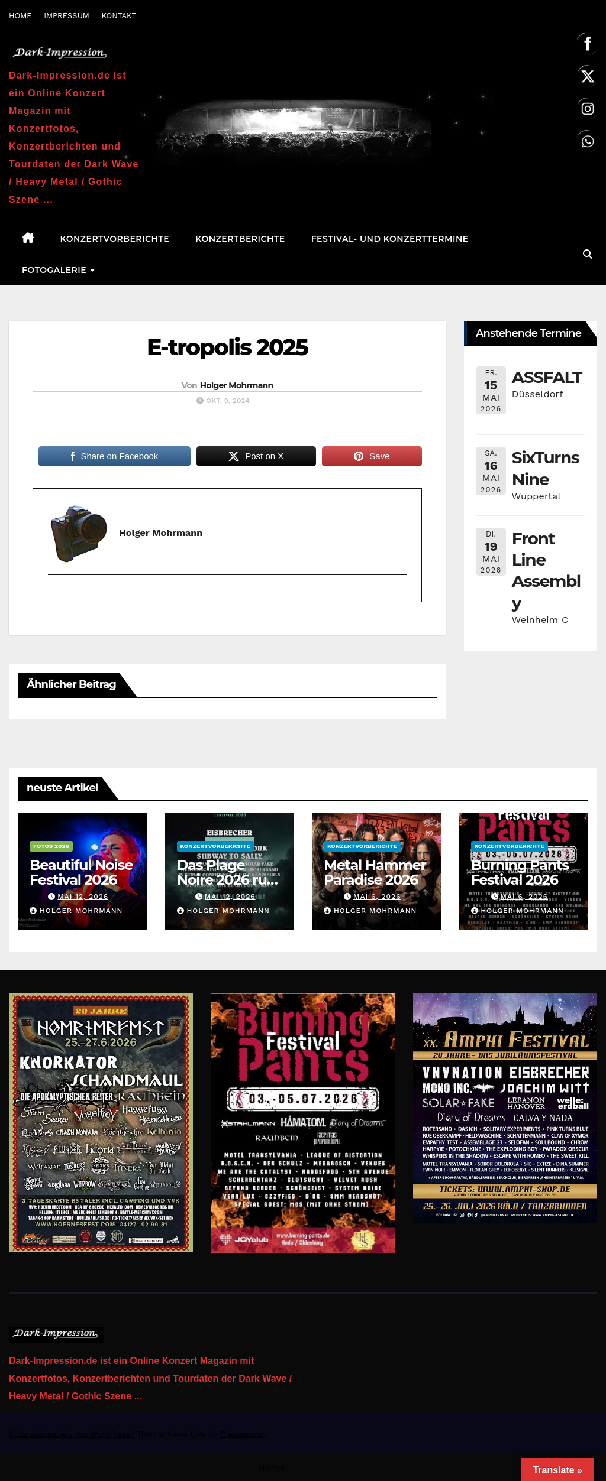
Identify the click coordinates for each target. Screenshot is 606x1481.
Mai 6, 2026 (377, 896)
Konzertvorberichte (115, 238)
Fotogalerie (55, 270)
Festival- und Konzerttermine (390, 238)
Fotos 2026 (51, 846)
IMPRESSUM (66, 15)
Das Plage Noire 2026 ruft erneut (227, 879)
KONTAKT (118, 15)
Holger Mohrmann (236, 385)
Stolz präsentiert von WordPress (71, 1434)
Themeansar (242, 1434)
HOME (20, 15)
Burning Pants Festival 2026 (520, 872)
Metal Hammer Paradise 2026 (375, 872)
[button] (587, 254)
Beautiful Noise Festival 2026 (81, 872)
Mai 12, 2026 (82, 896)
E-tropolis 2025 (227, 347)
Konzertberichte (240, 238)
